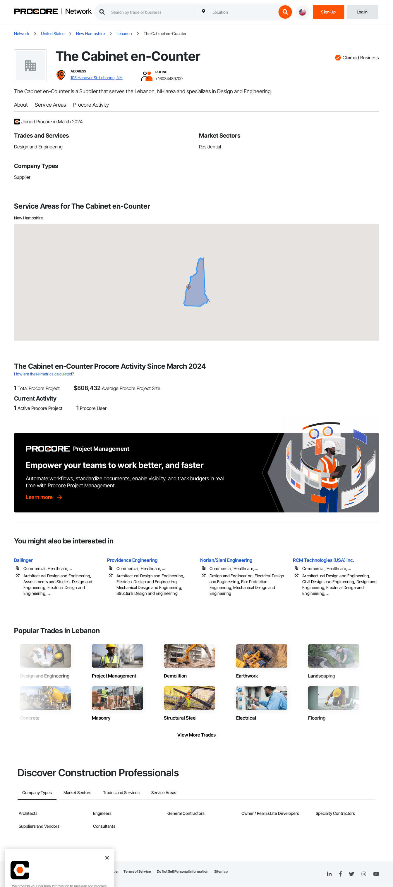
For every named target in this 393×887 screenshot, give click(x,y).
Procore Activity (91, 105)
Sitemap (221, 871)
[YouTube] (376, 874)
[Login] (362, 11)
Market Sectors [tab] (77, 792)
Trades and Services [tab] (121, 792)
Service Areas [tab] (163, 792)
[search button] (285, 12)
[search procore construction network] (150, 12)
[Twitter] (351, 874)
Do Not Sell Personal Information (182, 871)
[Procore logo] (36, 12)
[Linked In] (329, 874)
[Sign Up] (328, 11)
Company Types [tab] (37, 792)
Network (78, 11)
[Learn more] (44, 497)
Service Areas (50, 105)
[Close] (107, 863)
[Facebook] (340, 874)
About (21, 105)
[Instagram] (363, 874)
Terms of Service (137, 871)
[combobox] (243, 12)
